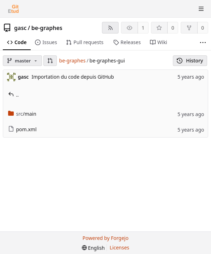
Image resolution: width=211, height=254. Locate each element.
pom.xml (22, 129)
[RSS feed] (110, 28)
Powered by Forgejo (105, 238)
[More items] (203, 42)
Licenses (119, 247)
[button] (50, 60)
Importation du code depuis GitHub (72, 76)
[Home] (13, 8)
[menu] (93, 247)
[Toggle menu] (201, 8)
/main (22, 113)
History (190, 60)
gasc (20, 27)
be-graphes (46, 27)
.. (13, 94)
